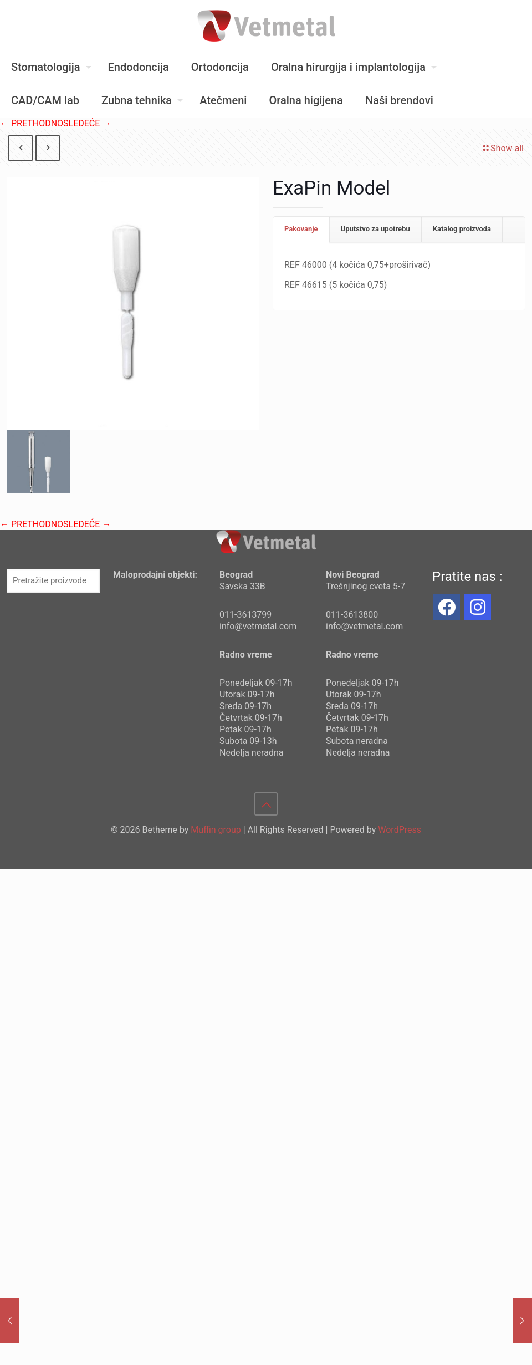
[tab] (301, 229)
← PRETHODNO (31, 123)
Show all (503, 148)
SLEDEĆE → (87, 123)
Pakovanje (301, 229)
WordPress (399, 829)
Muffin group (216, 829)
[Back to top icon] (266, 804)
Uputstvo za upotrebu (375, 229)
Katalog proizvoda (462, 229)
